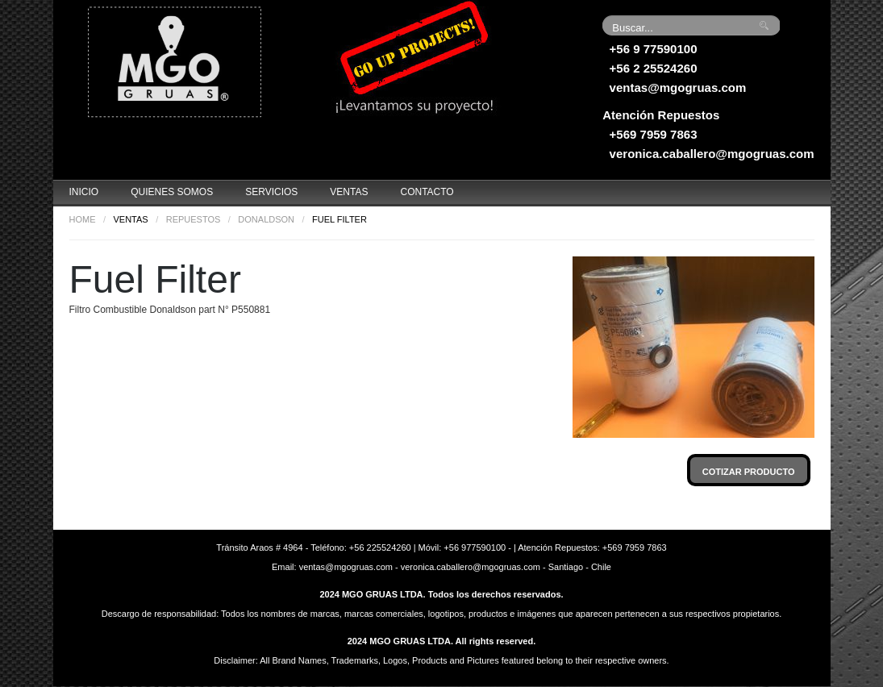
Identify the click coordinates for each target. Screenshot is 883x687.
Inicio (84, 192)
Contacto (426, 192)
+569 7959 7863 (654, 134)
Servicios (271, 192)
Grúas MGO (174, 60)
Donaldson (266, 219)
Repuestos (193, 219)
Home (82, 219)
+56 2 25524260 (654, 68)
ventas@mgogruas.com (678, 87)
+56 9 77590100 (654, 49)
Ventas (349, 192)
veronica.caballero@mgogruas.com (712, 153)
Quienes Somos (172, 192)
